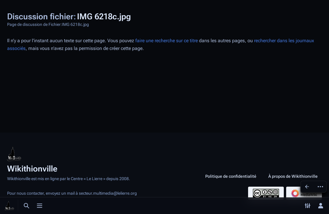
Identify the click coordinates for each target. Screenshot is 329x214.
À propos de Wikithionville (293, 176)
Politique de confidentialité (230, 176)
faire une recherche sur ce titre (166, 40)
